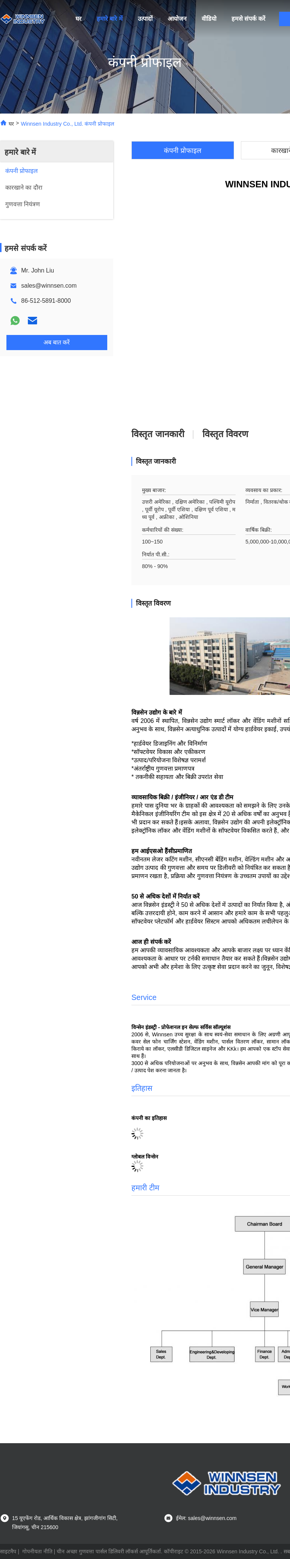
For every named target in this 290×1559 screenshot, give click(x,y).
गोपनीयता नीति (37, 1551)
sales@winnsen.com (49, 285)
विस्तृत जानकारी (157, 434)
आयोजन (177, 19)
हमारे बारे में (110, 19)
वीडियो (209, 19)
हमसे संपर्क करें (248, 19)
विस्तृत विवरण (225, 434)
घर (79, 19)
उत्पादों (145, 19)
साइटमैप (8, 1551)
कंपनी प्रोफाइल (182, 150)
